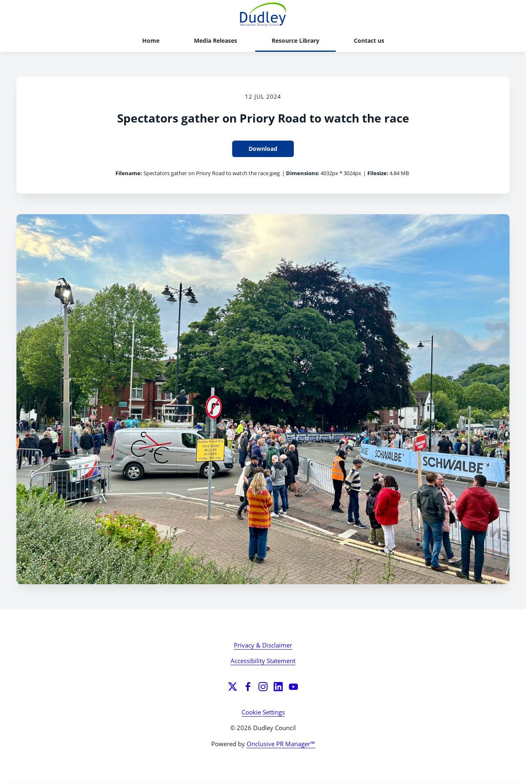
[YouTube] (293, 686)
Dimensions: (302, 173)
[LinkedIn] (278, 686)
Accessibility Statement (263, 661)
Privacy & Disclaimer (263, 645)
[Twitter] (232, 686)
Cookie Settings (263, 712)
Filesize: (377, 173)
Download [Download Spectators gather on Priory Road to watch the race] (263, 149)
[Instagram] (263, 686)
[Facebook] (247, 686)
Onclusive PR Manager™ (281, 744)
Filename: (128, 173)
